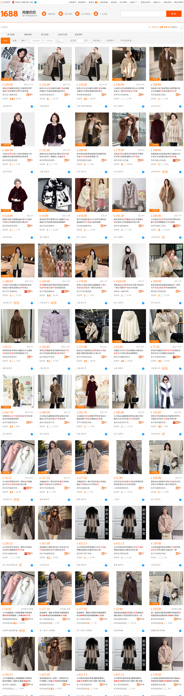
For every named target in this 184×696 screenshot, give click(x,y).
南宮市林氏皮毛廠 (121, 160)
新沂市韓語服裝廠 (84, 291)
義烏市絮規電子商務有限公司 (48, 422)
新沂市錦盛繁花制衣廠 (48, 553)
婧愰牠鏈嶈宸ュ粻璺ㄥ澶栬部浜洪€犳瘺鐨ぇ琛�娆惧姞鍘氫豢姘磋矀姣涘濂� (55, 679)
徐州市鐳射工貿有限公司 (159, 226)
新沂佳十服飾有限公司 (10, 95)
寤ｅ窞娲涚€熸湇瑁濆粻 (85, 619)
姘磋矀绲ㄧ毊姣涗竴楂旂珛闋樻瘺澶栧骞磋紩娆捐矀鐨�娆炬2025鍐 (55, 614)
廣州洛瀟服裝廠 (83, 488)
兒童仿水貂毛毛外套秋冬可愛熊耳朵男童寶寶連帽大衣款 (128, 155)
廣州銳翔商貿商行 (9, 357)
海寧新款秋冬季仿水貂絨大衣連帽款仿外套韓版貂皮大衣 (17, 351)
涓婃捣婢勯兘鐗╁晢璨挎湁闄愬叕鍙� (122, 619)
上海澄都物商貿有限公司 (122, 488)
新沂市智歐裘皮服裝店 (85, 357)
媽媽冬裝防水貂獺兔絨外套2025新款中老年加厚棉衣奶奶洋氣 (17, 220)
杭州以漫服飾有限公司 (10, 553)
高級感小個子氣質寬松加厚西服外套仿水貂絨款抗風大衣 (165, 89)
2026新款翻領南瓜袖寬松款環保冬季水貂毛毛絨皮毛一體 (165, 548)
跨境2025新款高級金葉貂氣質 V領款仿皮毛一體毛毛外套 (91, 286)
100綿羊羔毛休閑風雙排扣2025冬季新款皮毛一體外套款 (129, 89)
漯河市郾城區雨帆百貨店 (85, 422)
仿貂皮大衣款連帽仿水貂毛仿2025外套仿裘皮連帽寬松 (128, 351)
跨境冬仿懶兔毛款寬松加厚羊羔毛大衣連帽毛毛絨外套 (165, 351)
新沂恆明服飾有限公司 (10, 488)
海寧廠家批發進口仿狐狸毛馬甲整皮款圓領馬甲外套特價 (17, 89)
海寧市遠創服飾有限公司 (122, 226)
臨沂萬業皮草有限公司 (48, 357)
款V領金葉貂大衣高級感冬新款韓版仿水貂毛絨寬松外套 (16, 286)
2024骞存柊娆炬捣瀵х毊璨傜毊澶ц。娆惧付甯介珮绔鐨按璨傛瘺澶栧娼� (92, 679)
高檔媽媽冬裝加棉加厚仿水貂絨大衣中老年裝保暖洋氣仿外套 (165, 155)
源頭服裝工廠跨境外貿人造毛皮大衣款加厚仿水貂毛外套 (54, 548)
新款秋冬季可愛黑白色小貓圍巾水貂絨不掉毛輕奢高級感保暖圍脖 (54, 220)
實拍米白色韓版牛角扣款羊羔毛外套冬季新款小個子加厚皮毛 (165, 482)
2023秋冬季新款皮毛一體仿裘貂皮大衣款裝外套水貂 (17, 482)
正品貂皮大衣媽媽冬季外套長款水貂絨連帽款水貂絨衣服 (91, 417)
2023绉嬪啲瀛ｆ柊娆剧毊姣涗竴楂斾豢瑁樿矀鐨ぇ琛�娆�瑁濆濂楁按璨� (17, 614)
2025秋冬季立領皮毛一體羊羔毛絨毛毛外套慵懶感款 (17, 548)
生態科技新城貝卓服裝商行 (48, 95)
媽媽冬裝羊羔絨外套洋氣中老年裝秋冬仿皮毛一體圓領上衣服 (54, 155)
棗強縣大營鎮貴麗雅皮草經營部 (159, 291)
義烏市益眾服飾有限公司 (48, 226)
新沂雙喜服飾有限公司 (159, 422)
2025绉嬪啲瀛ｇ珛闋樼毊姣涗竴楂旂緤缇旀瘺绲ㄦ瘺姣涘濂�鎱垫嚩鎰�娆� (17, 679)
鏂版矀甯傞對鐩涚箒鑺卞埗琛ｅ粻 (48, 685)
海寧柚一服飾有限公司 (122, 291)
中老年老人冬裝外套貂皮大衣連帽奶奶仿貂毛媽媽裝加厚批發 (17, 155)
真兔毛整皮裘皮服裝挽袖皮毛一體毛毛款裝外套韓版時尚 (165, 286)
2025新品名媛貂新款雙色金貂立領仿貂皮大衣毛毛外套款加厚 (54, 417)
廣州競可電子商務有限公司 (85, 553)
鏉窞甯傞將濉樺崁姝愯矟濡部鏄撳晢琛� (159, 619)
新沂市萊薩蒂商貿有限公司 (159, 357)
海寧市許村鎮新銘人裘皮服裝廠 (122, 95)
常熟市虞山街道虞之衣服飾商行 (159, 160)
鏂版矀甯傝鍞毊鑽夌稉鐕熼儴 (159, 685)
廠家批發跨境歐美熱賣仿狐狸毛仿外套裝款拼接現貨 (54, 286)
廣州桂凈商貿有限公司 (122, 553)
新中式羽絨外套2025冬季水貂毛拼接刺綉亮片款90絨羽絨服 (91, 220)
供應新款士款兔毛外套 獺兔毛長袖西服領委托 (17, 417)
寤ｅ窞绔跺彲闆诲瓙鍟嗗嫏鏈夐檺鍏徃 (85, 685)
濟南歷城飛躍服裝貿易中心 (85, 95)
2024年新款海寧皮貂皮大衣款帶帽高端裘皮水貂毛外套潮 (91, 548)
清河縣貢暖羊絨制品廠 (159, 95)
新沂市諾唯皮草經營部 (159, 553)
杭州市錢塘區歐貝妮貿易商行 (159, 488)
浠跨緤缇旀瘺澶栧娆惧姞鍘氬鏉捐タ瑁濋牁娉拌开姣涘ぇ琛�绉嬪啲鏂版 (129, 614)
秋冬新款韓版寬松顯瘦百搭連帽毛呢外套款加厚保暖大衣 (91, 155)
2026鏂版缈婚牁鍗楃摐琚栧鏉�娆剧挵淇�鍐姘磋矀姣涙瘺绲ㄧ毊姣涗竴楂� (165, 679)
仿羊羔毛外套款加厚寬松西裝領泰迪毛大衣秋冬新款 (128, 482)
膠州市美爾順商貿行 (122, 357)
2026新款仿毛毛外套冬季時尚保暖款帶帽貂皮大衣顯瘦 (165, 220)
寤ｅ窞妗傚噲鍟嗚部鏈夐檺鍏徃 (122, 685)
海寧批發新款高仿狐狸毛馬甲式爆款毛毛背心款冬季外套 (165, 417)
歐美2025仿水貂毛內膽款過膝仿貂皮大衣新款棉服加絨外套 (54, 89)
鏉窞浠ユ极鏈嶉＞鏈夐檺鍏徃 (10, 685)
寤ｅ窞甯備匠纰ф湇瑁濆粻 (48, 619)
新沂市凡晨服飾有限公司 (10, 291)
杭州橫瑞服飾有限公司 (85, 226)
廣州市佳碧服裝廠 (47, 488)
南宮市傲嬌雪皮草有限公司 (10, 422)
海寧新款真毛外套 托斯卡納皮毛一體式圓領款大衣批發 (129, 286)
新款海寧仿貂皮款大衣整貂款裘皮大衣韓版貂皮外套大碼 (128, 220)
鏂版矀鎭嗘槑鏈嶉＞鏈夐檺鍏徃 (10, 619)
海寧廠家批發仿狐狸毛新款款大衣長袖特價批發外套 (54, 351)
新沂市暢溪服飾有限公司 (48, 291)
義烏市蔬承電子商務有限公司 (122, 422)
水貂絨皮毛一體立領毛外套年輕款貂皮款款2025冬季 (54, 482)
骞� (30, 619)
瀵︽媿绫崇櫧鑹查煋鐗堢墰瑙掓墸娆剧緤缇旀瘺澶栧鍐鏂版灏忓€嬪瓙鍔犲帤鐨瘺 (166, 614)
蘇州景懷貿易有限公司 (10, 160)
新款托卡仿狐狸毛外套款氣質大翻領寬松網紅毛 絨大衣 (91, 351)
